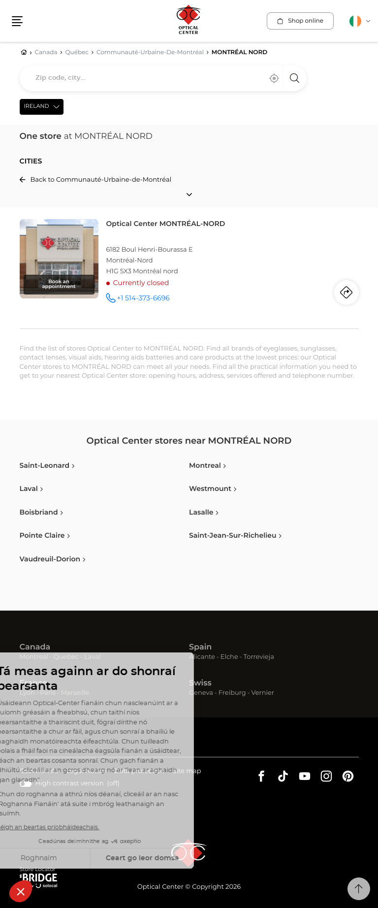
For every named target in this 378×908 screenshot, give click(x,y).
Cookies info (39, 772)
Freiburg (232, 693)
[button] (17, 21)
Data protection (139, 772)
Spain (200, 647)
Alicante (202, 657)
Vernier (262, 693)
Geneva (201, 693)
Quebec (66, 657)
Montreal (34, 657)
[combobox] (163, 78)
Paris (48, 693)
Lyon (27, 693)
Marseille (75, 693)
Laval (92, 657)
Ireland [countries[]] (36, 106)
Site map (187, 771)
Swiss (200, 683)
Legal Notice (86, 772)
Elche (229, 657)
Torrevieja (259, 657)
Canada (35, 647)
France (33, 683)
